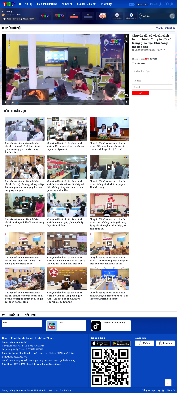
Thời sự (28, 4)
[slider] (66, 102)
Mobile (144, 343)
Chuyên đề (67, 4)
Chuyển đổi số (11, 28)
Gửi (140, 92)
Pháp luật (106, 4)
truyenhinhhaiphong (114, 322)
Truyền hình (14, 314)
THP (5, 322)
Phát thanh (30, 314)
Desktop (165, 343)
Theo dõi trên (144, 59)
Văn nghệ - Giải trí (86, 4)
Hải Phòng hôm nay (47, 4)
